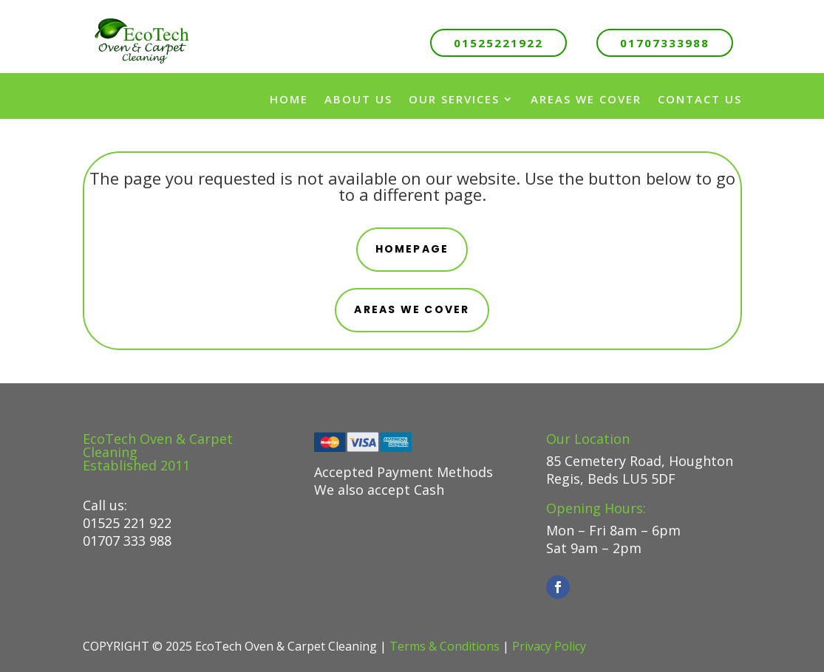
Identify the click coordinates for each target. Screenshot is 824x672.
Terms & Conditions (444, 646)
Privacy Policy (549, 646)
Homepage (412, 248)
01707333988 (664, 43)
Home (289, 99)
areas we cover (411, 309)
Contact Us (700, 99)
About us (358, 99)
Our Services (454, 99)
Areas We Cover (586, 99)
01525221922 (498, 43)
